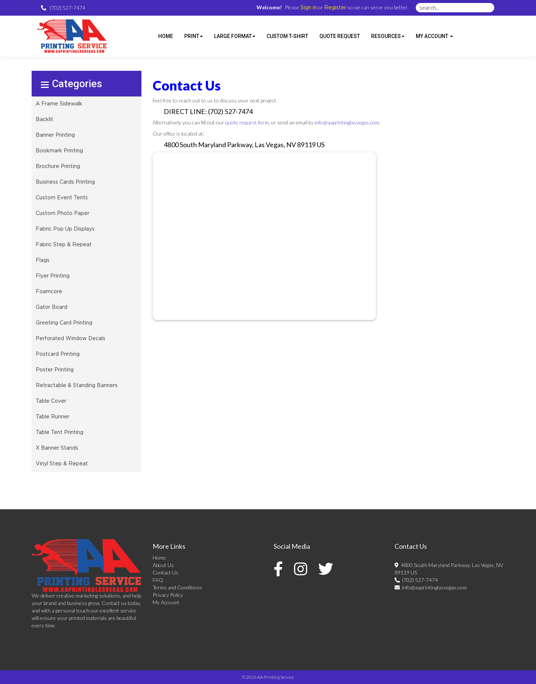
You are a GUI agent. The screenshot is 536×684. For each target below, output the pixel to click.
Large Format (234, 36)
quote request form (247, 122)
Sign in (308, 7)
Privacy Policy (168, 595)
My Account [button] (434, 36)
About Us (163, 565)
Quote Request (339, 36)
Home (159, 557)
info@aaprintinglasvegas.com (347, 122)
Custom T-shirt (287, 36)
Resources (388, 36)
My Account (166, 602)
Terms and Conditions (177, 587)
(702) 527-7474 (416, 580)
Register (335, 7)
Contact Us (165, 572)
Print (193, 36)
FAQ (158, 580)
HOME (165, 36)
